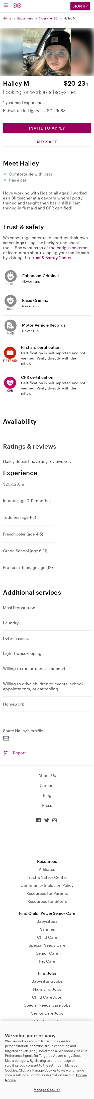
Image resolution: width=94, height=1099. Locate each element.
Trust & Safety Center (51, 257)
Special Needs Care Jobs (47, 1005)
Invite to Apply (47, 128)
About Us (47, 775)
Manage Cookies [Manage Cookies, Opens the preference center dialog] (47, 1090)
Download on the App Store (47, 841)
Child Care (47, 937)
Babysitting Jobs (47, 981)
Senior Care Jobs (47, 1013)
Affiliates (47, 869)
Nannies (47, 929)
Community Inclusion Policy (47, 885)
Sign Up (80, 6)
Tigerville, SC (48, 18)
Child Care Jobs (47, 997)
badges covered (72, 247)
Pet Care (47, 961)
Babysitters (25, 18)
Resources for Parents (47, 893)
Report (14, 752)
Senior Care (47, 953)
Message (47, 141)
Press (47, 805)
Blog (47, 795)
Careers (47, 785)
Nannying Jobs (47, 989)
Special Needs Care (47, 945)
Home (7, 18)
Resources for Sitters (47, 901)
